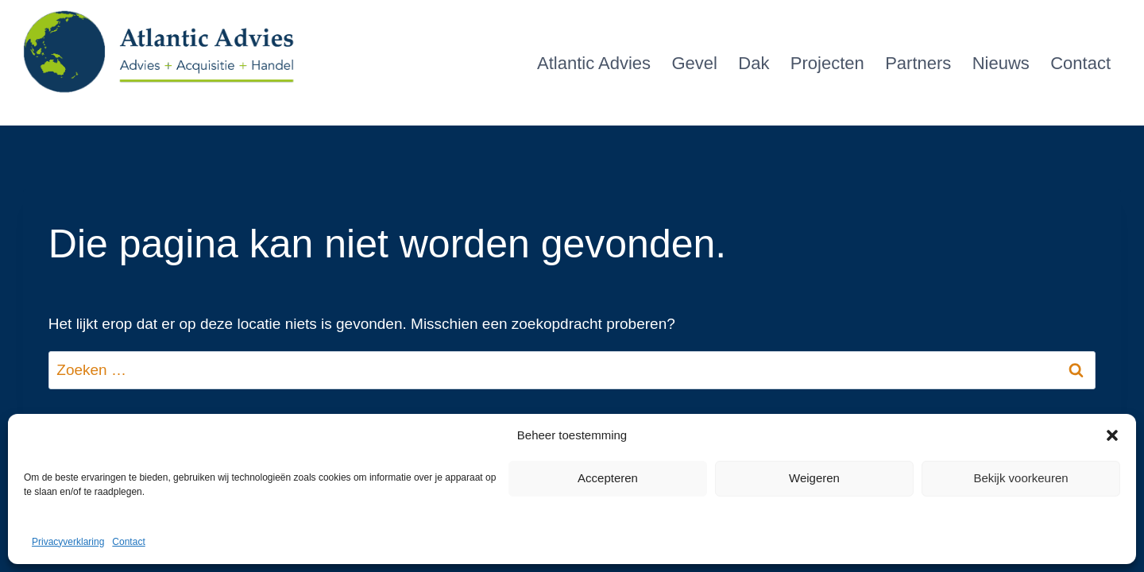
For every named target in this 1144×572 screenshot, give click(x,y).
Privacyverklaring (68, 541)
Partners (918, 63)
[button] (1112, 435)
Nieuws (1001, 63)
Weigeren (814, 478)
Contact (128, 541)
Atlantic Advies (594, 63)
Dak (753, 63)
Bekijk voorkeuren (1020, 478)
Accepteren (608, 478)
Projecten (827, 63)
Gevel (694, 63)
